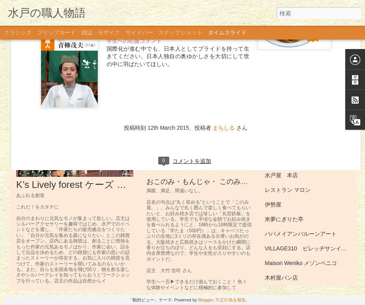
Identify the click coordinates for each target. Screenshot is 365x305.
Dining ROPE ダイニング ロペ (305, 160)
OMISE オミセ (283, 131)
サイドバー (139, 32)
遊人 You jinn (281, 102)
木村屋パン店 (281, 278)
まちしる (224, 45)
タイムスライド (227, 32)
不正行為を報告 (230, 299)
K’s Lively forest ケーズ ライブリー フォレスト (117, 184)
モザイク (109, 32)
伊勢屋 (273, 204)
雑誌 (86, 32)
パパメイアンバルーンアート (301, 234)
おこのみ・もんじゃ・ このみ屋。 (200, 182)
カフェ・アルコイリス (292, 117)
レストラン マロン (288, 190)
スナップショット (180, 32)
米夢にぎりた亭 (284, 219)
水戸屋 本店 (281, 175)
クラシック (18, 32)
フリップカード (56, 32)
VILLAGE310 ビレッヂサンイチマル (311, 248)
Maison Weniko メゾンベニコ (301, 263)
